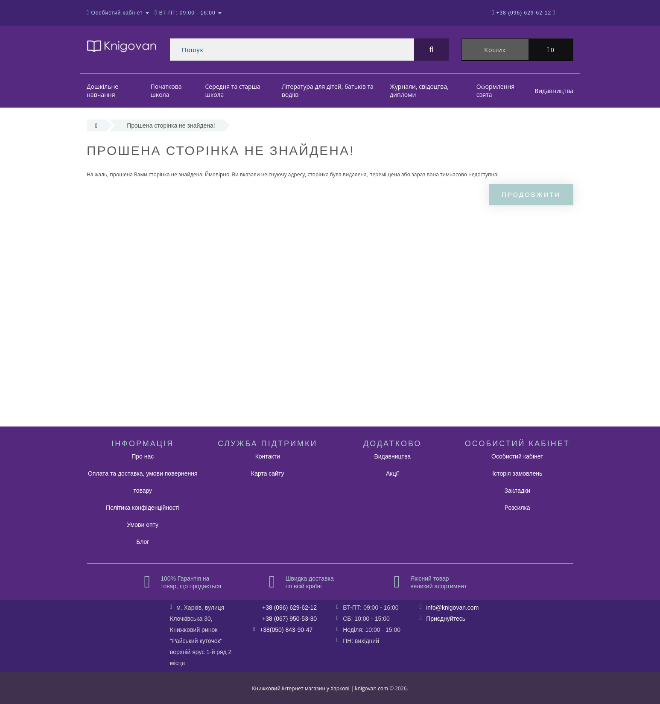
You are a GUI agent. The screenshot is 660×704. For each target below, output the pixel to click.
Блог (142, 541)
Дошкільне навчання (102, 90)
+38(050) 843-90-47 (286, 629)
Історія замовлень (517, 473)
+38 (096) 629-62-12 (289, 607)
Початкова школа (166, 90)
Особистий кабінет (517, 456)
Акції (392, 473)
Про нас (142, 456)
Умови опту (142, 524)
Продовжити (531, 194)
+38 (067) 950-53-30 (289, 618)
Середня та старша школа (232, 90)
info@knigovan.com (452, 607)
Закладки (517, 490)
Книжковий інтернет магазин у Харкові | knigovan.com (320, 688)
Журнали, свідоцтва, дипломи (419, 90)
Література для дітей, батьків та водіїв (328, 90)
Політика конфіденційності (142, 507)
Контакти (267, 456)
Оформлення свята (495, 90)
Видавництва (553, 91)
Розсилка (517, 507)
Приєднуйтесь (445, 618)
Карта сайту (267, 473)
